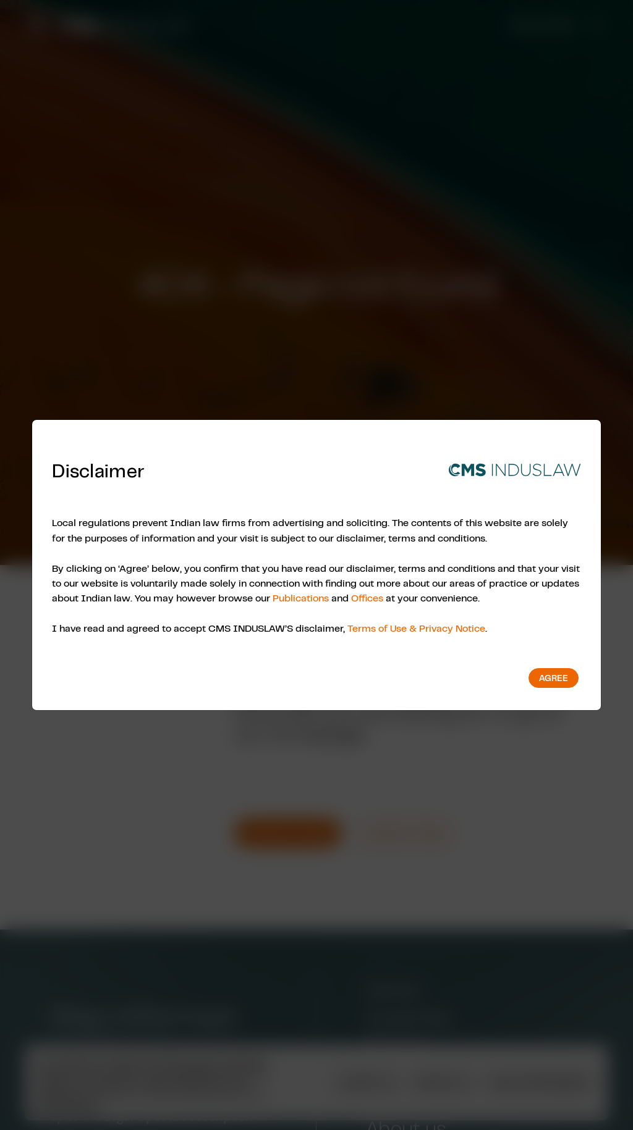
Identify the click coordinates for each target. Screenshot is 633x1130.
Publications (301, 598)
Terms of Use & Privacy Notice (416, 628)
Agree (553, 678)
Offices (367, 598)
